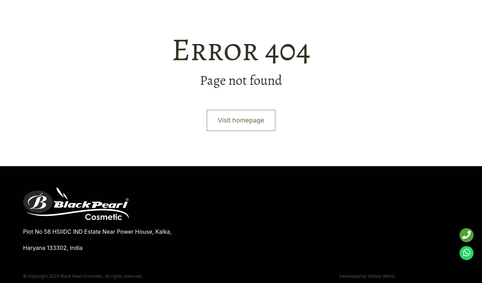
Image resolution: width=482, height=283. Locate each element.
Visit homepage (241, 120)
